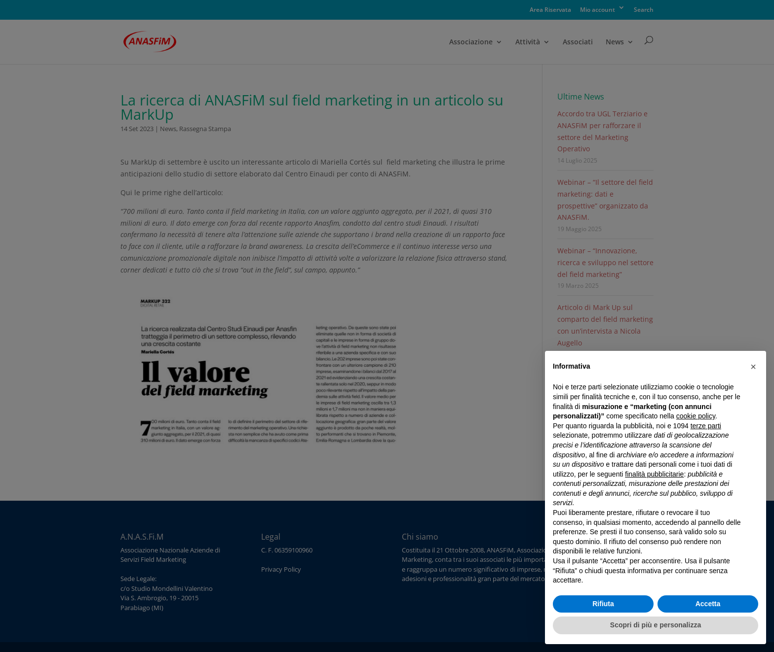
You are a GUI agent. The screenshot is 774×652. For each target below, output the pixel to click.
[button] (753, 367)
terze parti (706, 426)
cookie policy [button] (695, 416)
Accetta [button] (708, 604)
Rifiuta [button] (603, 604)
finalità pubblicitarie (654, 474)
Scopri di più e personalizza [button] (655, 625)
